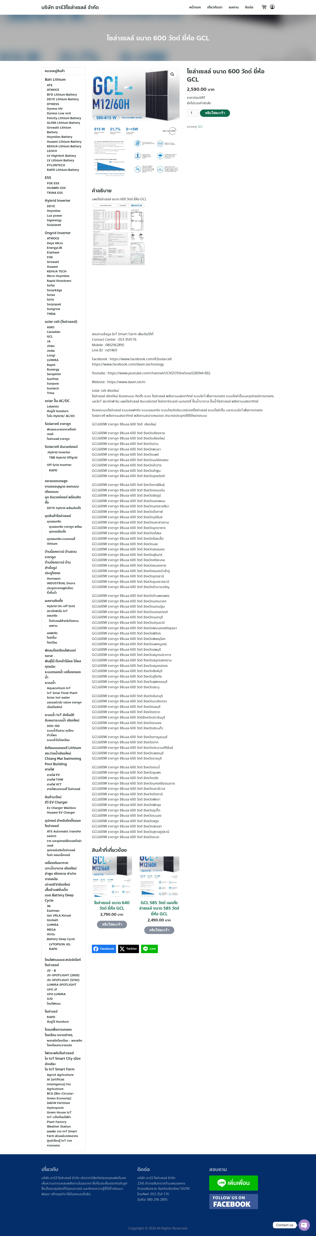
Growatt (53, 262)
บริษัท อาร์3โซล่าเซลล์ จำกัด (70, 7)
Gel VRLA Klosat (59, 915)
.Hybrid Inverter (58, 452)
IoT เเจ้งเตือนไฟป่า (59, 1117)
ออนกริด (52, 615)
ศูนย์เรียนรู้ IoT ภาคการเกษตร (59, 1143)
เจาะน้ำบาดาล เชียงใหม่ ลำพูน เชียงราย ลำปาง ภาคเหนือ (61, 874)
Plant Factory (56, 1122)
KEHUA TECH (56, 271)
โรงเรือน (52, 642)
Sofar (51, 285)
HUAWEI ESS (56, 188)
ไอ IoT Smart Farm (59, 1069)
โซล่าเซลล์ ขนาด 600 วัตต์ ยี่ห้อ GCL (158, 38)
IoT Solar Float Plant (62, 693)
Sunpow (53, 383)
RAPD (53, 470)
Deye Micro (55, 243)
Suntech (53, 388)
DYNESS (53, 104)
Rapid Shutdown (59, 281)
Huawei (52, 267)
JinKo (51, 351)
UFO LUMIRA (56, 994)
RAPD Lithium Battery (63, 170)
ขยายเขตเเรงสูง (56, 481)
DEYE (51, 206)
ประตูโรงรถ (52, 573)
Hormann (54, 578)
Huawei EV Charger (61, 812)
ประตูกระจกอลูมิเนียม (60, 588)
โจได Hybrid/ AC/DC (61, 416)
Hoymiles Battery (59, 137)
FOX (50, 257)
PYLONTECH (56, 165)
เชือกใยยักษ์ (54, 707)
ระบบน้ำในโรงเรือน (58, 740)
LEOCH (52, 151)
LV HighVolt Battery (61, 156)
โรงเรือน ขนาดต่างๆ (58, 1035)
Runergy (53, 369)
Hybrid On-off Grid (61, 606)
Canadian (53, 332)
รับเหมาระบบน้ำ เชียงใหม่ (62, 720)
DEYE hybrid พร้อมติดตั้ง (64, 508)
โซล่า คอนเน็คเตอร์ (58, 855)
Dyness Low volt (59, 113)
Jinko (51, 346)
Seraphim (54, 374)
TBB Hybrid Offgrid (63, 457)
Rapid (51, 365)
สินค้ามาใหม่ (53, 797)
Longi (51, 355)
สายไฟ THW (55, 779)
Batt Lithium (55, 79)
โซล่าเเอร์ (51, 1011)
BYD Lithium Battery (62, 94)
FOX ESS (53, 183)
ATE (50, 85)
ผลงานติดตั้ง (54, 600)
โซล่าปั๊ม (52, 638)
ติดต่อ (249, 7)
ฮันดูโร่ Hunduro (58, 1022)
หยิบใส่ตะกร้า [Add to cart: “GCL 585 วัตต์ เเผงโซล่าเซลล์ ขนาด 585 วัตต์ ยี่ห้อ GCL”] (159, 930)
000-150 (53, 726)
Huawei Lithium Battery (64, 142)
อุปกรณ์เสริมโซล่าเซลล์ (61, 850)
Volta (51, 934)
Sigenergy (54, 220)
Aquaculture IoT (59, 688)
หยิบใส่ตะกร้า (215, 113)
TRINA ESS (55, 193)
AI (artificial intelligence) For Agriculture (59, 1084)
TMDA (51, 314)
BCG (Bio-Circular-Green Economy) (60, 1095)
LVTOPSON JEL (60, 944)
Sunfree (52, 379)
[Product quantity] (193, 113)
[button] (172, 74)
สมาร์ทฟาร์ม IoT (57, 611)
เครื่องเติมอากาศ (56, 862)
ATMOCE (53, 90)
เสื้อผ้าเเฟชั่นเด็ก (56, 889)
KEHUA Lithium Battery (64, 146)
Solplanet (54, 225)
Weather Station (59, 1126)
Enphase (53, 252)
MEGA (51, 929)
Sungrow (53, 309)
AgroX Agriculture (60, 1075)
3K (49, 906)
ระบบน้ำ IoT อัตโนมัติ (59, 715)
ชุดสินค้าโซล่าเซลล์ (58, 515)
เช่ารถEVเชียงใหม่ (57, 884)
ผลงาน (234, 7)
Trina (50, 393)
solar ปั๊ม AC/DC (57, 401)
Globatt (52, 920)
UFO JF (52, 989)
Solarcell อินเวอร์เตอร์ (61, 446)
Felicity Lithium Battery (64, 118)
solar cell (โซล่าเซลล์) (61, 321)
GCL (200, 127)
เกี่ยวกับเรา (214, 7)
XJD (50, 999)
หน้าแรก (195, 7)
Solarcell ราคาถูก (58, 423)
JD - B (51, 970)
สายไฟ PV (53, 775)
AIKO (50, 327)
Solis (50, 299)
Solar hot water (58, 697)
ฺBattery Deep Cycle (61, 939)
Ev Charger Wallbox (61, 808)
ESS (48, 177)
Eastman (53, 911)
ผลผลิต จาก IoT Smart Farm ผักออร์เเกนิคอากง (62, 1133)
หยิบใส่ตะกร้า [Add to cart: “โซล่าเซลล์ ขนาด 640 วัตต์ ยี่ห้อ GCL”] (112, 924)
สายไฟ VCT (54, 784)
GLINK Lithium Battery (63, 123)
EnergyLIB (54, 248)
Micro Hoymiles (58, 276)
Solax (51, 295)
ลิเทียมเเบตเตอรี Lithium (63, 748)
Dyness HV (55, 109)
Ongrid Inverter (58, 233)
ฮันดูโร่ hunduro (58, 411)
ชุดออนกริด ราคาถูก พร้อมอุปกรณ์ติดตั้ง (65, 529)
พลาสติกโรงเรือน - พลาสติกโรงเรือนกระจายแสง (64, 1042)
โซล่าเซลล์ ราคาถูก (58, 439)
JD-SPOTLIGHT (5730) (63, 980)
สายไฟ (49, 769)
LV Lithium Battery (60, 160)
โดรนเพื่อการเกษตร (58, 1029)
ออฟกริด (52, 633)
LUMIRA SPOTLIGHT (61, 985)
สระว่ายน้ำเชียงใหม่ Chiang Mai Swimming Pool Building (63, 759)
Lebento (53, 406)
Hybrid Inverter (57, 200)
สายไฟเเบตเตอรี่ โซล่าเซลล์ (63, 789)
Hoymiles (54, 211)
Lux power (54, 216)
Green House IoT (59, 1112)
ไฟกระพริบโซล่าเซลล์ (59, 1053)
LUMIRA (52, 360)
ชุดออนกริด (54, 521)
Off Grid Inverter (59, 465)
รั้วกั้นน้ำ (52, 593)
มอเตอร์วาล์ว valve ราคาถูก (64, 702)
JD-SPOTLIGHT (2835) (63, 975)
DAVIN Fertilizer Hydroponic (58, 1105)
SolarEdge (54, 290)
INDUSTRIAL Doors (61, 583)
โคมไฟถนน (54, 1003)
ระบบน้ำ (50, 682)
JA (48, 341)
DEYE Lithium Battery (63, 99)
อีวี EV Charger (56, 802)
